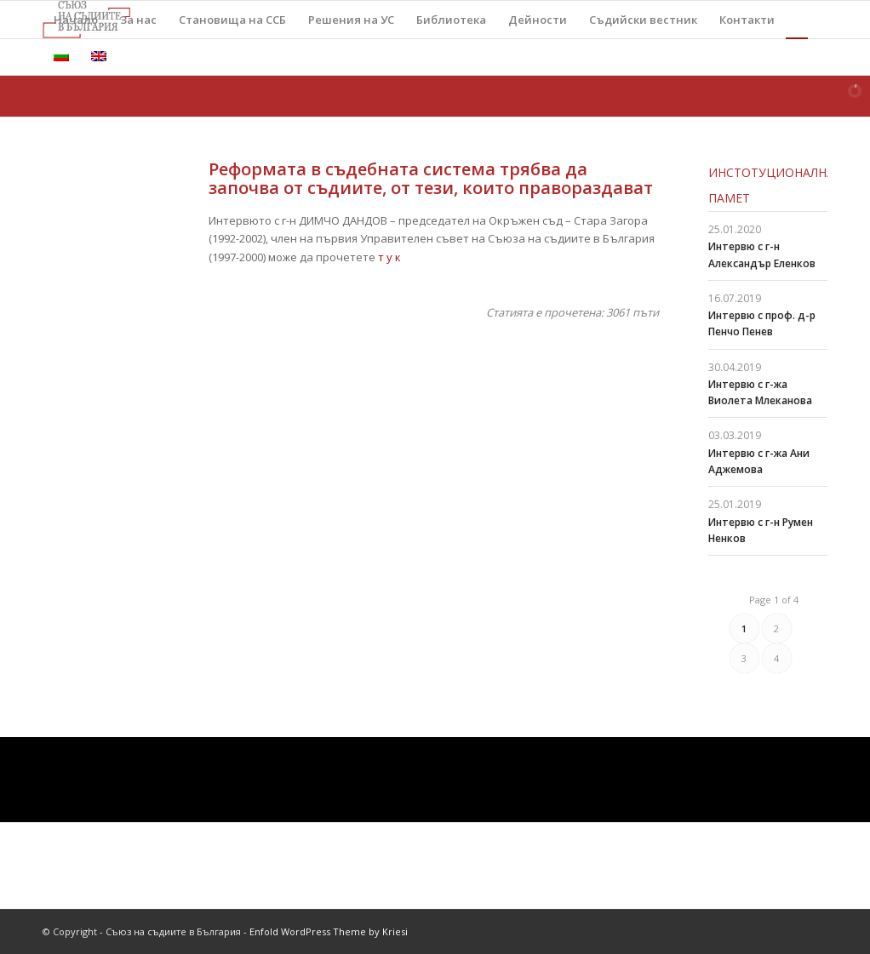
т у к (389, 257)
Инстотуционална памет (767, 185)
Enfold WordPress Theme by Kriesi (328, 931)
